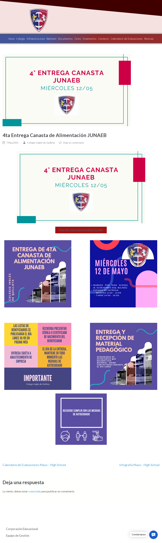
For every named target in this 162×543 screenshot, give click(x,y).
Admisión (52, 38)
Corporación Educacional (22, 529)
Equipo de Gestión (17, 535)
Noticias (148, 38)
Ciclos (77, 38)
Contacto (103, 38)
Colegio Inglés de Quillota (41, 142)
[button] (81, 230)
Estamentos (89, 38)
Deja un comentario (73, 142)
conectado (34, 491)
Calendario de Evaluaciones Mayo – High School (34, 465)
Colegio (21, 38)
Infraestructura (36, 38)
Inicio (12, 38)
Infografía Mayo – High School (139, 465)
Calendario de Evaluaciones (126, 38)
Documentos (65, 38)
